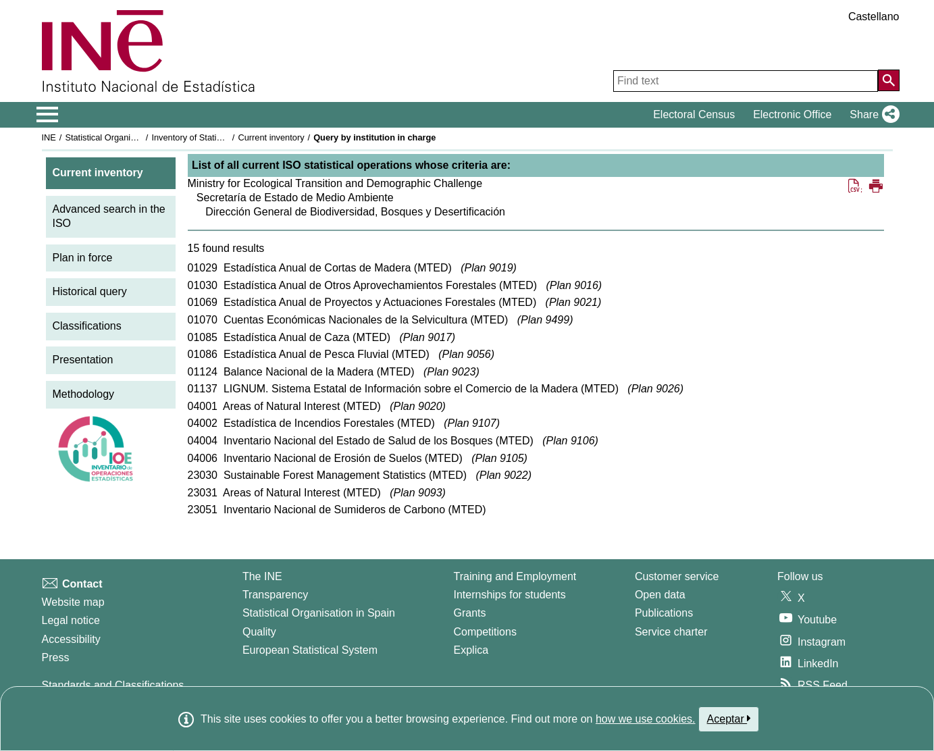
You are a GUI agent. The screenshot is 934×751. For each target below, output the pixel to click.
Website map (73, 602)
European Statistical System (310, 650)
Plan (488, 268)
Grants (470, 613)
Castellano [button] (874, 16)
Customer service (677, 576)
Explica (471, 650)
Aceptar (729, 719)
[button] (871, 115)
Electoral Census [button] (694, 114)
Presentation (83, 359)
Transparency (275, 594)
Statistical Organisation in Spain (126, 137)
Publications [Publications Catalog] (664, 613)
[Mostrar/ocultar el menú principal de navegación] (47, 115)
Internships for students (510, 594)
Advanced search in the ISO (109, 216)
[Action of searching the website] (889, 80)
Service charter (671, 632)
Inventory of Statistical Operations (215, 137)
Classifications (87, 326)
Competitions (485, 632)
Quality (259, 632)
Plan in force (83, 257)
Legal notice (71, 620)
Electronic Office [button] (792, 114)
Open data (660, 594)
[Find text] (745, 81)
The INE (262, 576)
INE (49, 137)
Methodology (84, 394)
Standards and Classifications (113, 685)
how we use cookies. (646, 719)
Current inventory (271, 137)
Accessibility (71, 639)
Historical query (90, 291)
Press (56, 657)
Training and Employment (515, 576)
